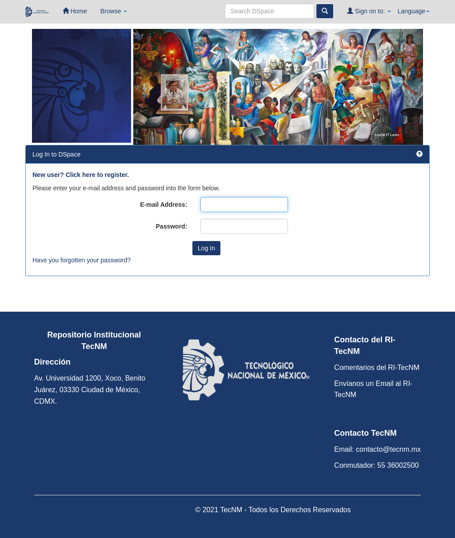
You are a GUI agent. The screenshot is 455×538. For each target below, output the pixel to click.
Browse (114, 11)
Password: (172, 226)
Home (75, 11)
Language (414, 11)
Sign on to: (369, 11)
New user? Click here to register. (80, 174)
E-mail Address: (163, 204)
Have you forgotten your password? (81, 260)
